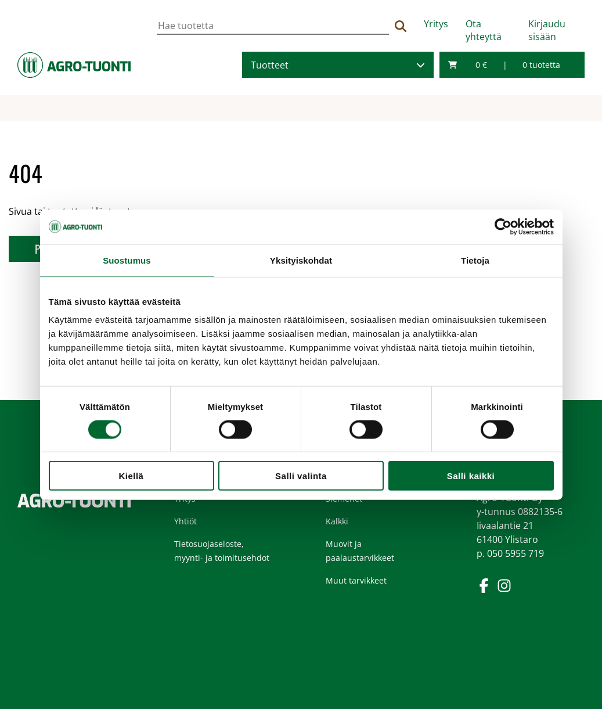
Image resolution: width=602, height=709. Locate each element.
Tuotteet (270, 65)
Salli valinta (301, 476)
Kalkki (337, 521)
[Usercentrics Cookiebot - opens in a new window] (503, 226)
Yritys (436, 23)
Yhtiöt (185, 521)
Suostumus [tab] (127, 260)
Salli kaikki (471, 476)
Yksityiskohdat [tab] (301, 260)
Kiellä (131, 476)
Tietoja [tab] (475, 260)
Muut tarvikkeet (356, 580)
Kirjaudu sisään (546, 30)
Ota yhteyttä (484, 30)
